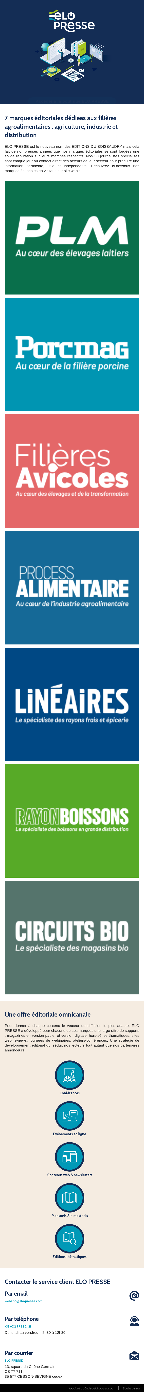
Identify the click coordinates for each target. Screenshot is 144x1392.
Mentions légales (131, 1388)
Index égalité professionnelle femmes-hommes (91, 1388)
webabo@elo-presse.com (24, 1301)
